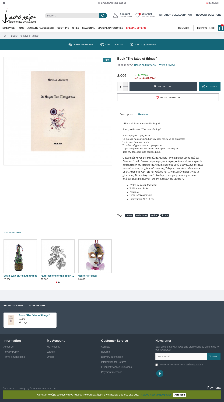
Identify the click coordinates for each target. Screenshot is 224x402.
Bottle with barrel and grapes (20, 275)
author (154, 215)
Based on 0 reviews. (145, 65)
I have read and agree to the (179, 364)
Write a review (167, 65)
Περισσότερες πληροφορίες (155, 394)
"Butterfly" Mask (87, 275)
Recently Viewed (14, 305)
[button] (56, 282)
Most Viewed (37, 305)
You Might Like (12, 232)
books (129, 215)
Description (126, 114)
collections (141, 215)
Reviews (143, 114)
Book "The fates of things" (34, 315)
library (165, 215)
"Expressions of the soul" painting (58, 275)
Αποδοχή (179, 394)
